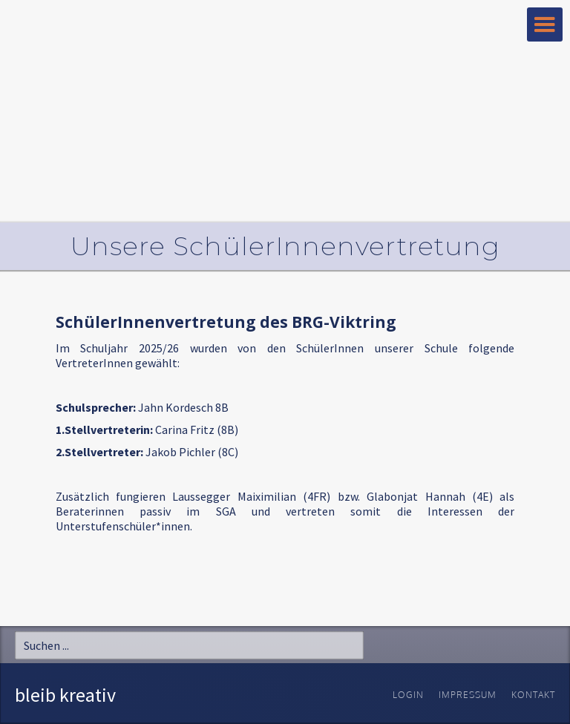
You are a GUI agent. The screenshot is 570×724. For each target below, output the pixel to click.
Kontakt (533, 694)
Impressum (468, 694)
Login (408, 694)
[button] (545, 24)
